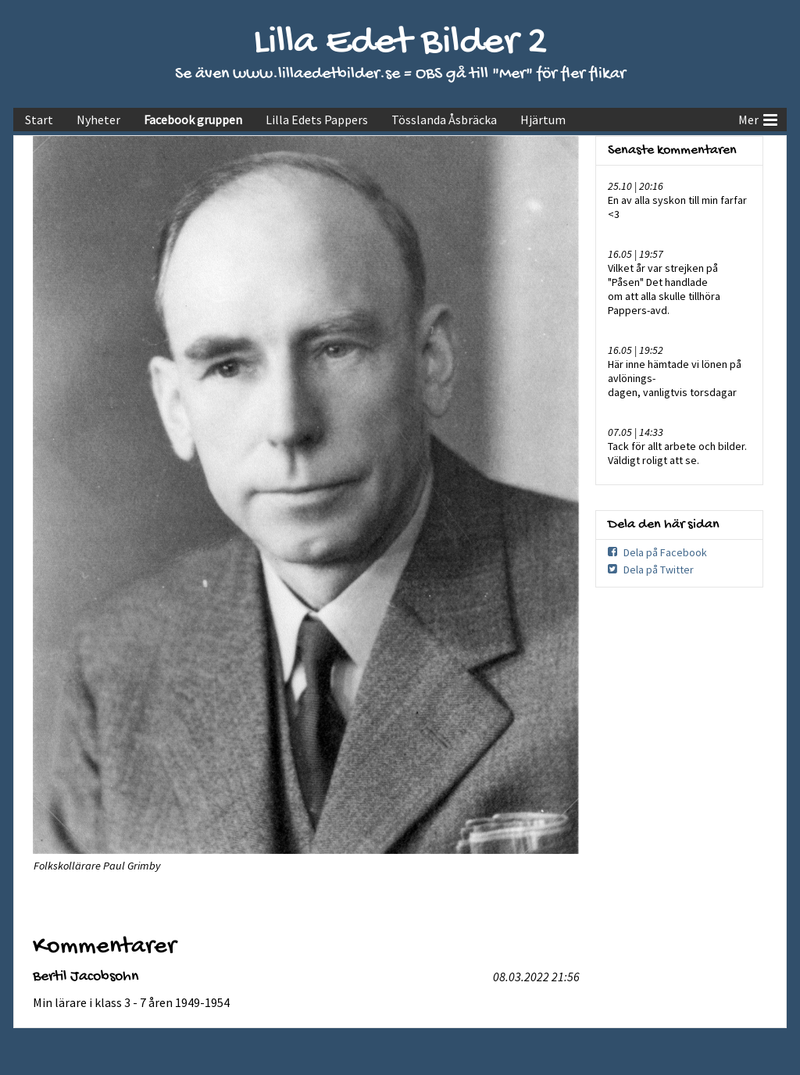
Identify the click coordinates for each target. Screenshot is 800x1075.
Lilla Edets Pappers (317, 119)
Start (39, 119)
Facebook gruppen (193, 119)
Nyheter (98, 119)
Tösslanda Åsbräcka (444, 119)
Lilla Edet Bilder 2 (400, 43)
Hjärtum (543, 119)
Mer (757, 118)
